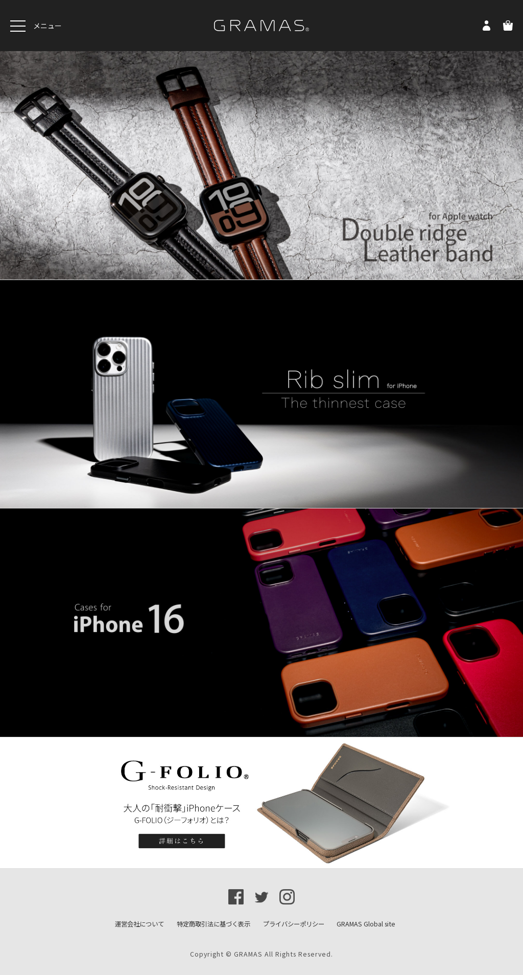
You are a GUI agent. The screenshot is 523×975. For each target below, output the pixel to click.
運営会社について (139, 923)
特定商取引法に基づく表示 (213, 923)
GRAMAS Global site (366, 923)
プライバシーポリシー (293, 923)
